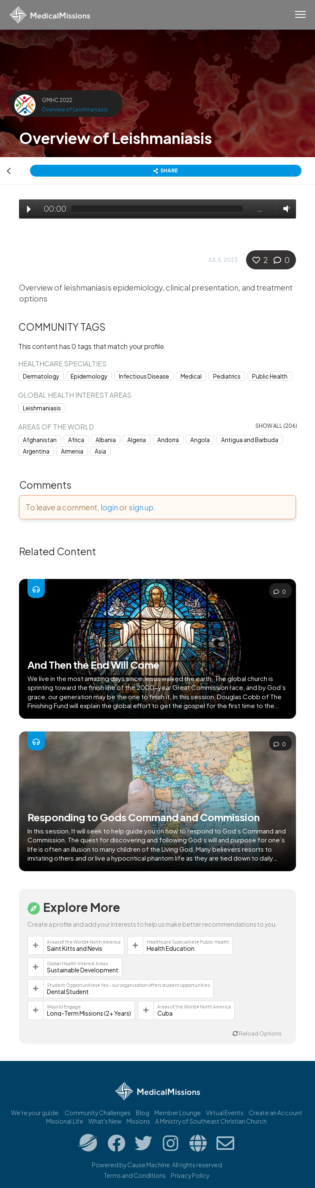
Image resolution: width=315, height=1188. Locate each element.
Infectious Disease (144, 376)
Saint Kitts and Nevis (74, 948)
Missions (138, 1121)
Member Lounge (177, 1112)
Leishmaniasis (42, 408)
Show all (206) (276, 425)
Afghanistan (40, 439)
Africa (76, 439)
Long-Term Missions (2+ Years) (89, 1013)
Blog (142, 1112)
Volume (284, 208)
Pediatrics (227, 376)
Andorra (168, 439)
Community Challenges (98, 1112)
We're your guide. (35, 1112)
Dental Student (68, 991)
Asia (100, 451)
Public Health (270, 376)
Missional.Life (64, 1121)
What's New (104, 1121)
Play (29, 209)
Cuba (165, 1013)
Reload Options (257, 1033)
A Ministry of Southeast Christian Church (211, 1121)
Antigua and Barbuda (249, 439)
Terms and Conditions (135, 1175)
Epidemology (89, 376)
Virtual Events (225, 1112)
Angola (200, 439)
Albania (106, 439)
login (109, 507)
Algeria (136, 439)
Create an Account (275, 1112)
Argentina (36, 451)
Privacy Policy (190, 1175)
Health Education (170, 948)
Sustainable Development (82, 970)
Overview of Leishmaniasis (75, 109)
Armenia (72, 451)
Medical (191, 376)
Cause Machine (148, 1165)
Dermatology (41, 376)
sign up (141, 507)
